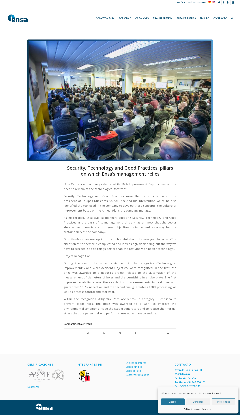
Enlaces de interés (136, 362)
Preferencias (223, 401)
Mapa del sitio (134, 370)
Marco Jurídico (134, 366)
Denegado (198, 401)
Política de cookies (192, 409)
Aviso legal (206, 409)
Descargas (33, 387)
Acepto (172, 401)
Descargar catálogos (137, 375)
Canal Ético (180, 2)
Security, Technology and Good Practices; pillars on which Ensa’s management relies (120, 171)
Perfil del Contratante (197, 2)
